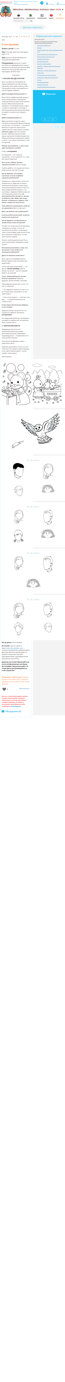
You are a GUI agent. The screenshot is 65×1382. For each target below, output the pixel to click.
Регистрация (53, 4)
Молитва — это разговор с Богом (46, 70)
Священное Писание (43, 59)
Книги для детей (39, 39)
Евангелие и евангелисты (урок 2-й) (47, 77)
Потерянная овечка (42, 82)
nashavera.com (6, 2)
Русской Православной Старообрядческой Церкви (21, 4)
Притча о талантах (42, 84)
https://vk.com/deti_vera (14, 648)
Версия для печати (24, 688)
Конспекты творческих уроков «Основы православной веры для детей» (46, 42)
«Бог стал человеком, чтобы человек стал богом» (6, 4)
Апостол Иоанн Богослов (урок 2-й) (47, 54)
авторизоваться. (15, 706)
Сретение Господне (42, 61)
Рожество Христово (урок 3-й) (45, 57)
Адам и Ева (40, 73)
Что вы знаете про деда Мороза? (46, 75)
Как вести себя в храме (44, 64)
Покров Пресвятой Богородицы (46, 87)
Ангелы (39, 80)
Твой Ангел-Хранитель (43, 45)
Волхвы (39, 48)
